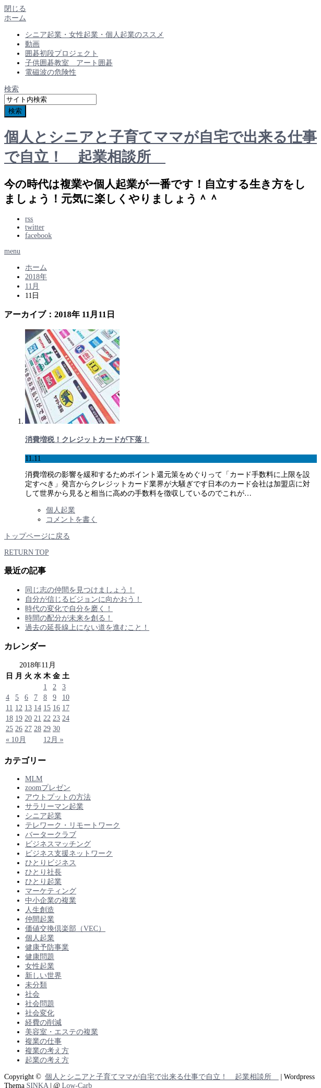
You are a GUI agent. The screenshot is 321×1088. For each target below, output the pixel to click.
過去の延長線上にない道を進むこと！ (87, 627)
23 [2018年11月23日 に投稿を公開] (56, 718)
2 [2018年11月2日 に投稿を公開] (54, 687)
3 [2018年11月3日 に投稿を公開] (64, 687)
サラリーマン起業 (54, 806)
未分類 (36, 985)
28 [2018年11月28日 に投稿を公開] (37, 729)
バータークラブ (50, 835)
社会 (32, 994)
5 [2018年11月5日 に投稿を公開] (17, 697)
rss (29, 219)
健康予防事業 (47, 947)
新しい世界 (43, 975)
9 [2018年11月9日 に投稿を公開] (54, 697)
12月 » (53, 740)
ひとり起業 (43, 882)
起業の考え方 (47, 1060)
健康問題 (39, 957)
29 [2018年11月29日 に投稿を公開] (47, 729)
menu (12, 251)
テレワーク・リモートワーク (72, 825)
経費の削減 (43, 1022)
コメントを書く (71, 519)
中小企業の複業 (50, 900)
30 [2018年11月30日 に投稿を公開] (56, 729)
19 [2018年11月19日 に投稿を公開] (18, 718)
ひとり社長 (43, 872)
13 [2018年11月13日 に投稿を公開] (28, 708)
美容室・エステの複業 (61, 1032)
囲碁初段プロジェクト (61, 53)
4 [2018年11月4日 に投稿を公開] (7, 697)
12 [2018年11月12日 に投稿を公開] (18, 708)
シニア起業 (43, 816)
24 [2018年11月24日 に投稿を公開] (65, 718)
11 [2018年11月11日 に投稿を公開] (9, 708)
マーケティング (50, 891)
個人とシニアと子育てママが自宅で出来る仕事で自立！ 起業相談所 (162, 1077)
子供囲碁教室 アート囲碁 (69, 63)
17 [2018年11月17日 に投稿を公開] (65, 708)
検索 (11, 89)
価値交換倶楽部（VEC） (65, 928)
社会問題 (39, 1004)
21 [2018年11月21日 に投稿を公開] (37, 718)
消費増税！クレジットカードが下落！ (87, 440)
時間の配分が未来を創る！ (69, 618)
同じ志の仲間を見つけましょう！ (80, 590)
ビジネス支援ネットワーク (69, 853)
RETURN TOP (26, 552)
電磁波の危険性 (50, 72)
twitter (34, 227)
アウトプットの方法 (58, 797)
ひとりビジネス (50, 863)
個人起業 (60, 510)
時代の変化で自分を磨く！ (69, 609)
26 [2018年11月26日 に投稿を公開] (18, 729)
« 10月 (16, 740)
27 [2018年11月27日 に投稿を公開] (28, 729)
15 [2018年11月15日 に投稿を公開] (47, 708)
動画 (32, 44)
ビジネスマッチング (58, 844)
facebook (38, 236)
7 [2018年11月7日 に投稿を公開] (36, 697)
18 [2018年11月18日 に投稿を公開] (9, 718)
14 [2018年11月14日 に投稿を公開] (37, 708)
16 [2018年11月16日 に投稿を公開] (56, 708)
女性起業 (39, 966)
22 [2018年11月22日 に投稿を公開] (47, 718)
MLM (33, 779)
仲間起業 (39, 919)
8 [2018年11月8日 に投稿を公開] (45, 697)
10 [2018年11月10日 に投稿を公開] (65, 697)
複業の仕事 (43, 1041)
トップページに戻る (37, 536)
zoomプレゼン (47, 788)
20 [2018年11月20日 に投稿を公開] (28, 718)
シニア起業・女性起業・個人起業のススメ (94, 35)
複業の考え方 (47, 1051)
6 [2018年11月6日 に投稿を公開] (26, 697)
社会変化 (39, 1013)
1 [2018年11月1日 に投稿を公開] (45, 687)
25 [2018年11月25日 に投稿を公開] (9, 729)
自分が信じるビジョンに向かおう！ (83, 599)
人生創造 (39, 910)
